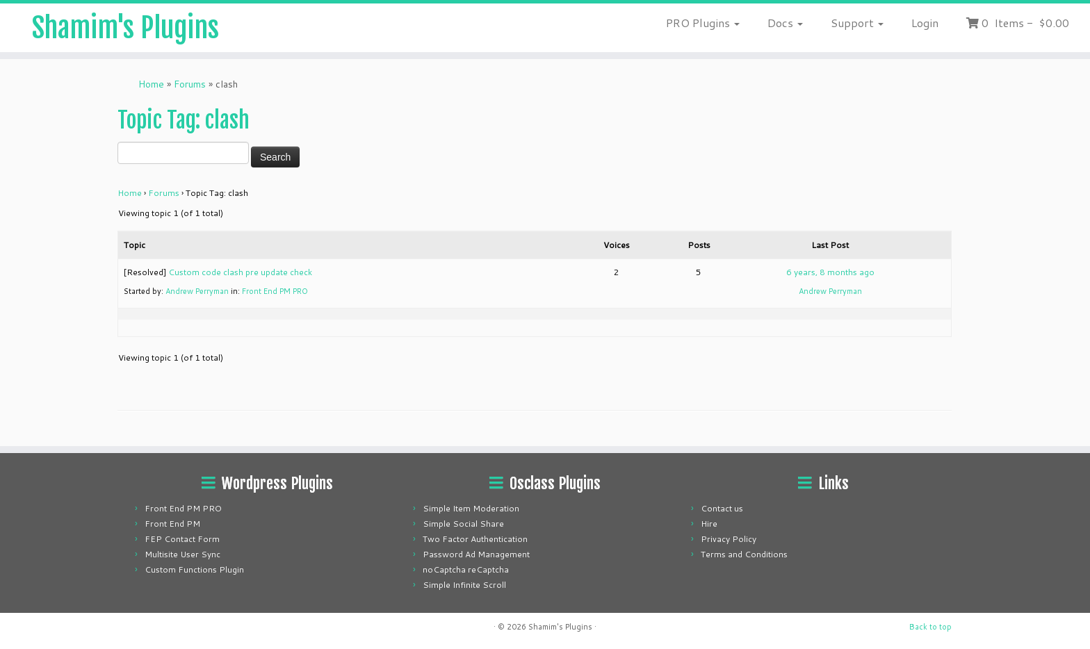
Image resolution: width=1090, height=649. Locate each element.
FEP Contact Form (182, 539)
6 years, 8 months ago (830, 272)
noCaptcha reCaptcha (466, 569)
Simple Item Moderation (471, 508)
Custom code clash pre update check (240, 272)
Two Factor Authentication (475, 539)
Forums (190, 84)
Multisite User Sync (182, 554)
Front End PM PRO (275, 291)
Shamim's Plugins (125, 27)
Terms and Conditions (744, 554)
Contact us (722, 508)
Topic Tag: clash (183, 120)
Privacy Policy (728, 539)
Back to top (930, 626)
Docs (785, 23)
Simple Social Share (463, 523)
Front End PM (172, 523)
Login (924, 23)
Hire (709, 523)
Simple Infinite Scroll (464, 585)
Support (857, 23)
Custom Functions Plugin (194, 569)
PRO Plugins (703, 23)
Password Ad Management (476, 554)
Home (151, 84)
